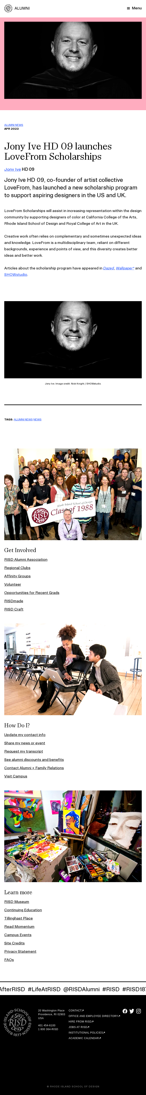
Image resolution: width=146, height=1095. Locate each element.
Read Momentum (19, 926)
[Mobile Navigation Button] (134, 8)
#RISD (112, 989)
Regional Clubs (17, 568)
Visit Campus (15, 776)
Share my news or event (24, 743)
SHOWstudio (15, 274)
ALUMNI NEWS (13, 124)
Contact (75, 1010)
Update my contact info (25, 735)
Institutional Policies (86, 1032)
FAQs (9, 960)
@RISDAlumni (82, 989)
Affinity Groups (17, 576)
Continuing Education (23, 910)
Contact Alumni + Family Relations (34, 768)
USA (41, 1018)
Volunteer (12, 584)
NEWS (37, 419)
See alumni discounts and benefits (34, 760)
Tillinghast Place (18, 918)
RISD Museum (16, 902)
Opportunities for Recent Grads (31, 593)
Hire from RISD (80, 1021)
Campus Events (17, 935)
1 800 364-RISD (48, 1029)
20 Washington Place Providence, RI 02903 (51, 1012)
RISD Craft (13, 609)
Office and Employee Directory (93, 1016)
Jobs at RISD (78, 1027)
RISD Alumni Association (25, 559)
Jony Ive (12, 169)
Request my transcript (23, 751)
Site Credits (14, 943)
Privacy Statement (20, 951)
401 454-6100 (46, 1025)
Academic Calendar (84, 1038)
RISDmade (13, 601)
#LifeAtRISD (45, 989)
